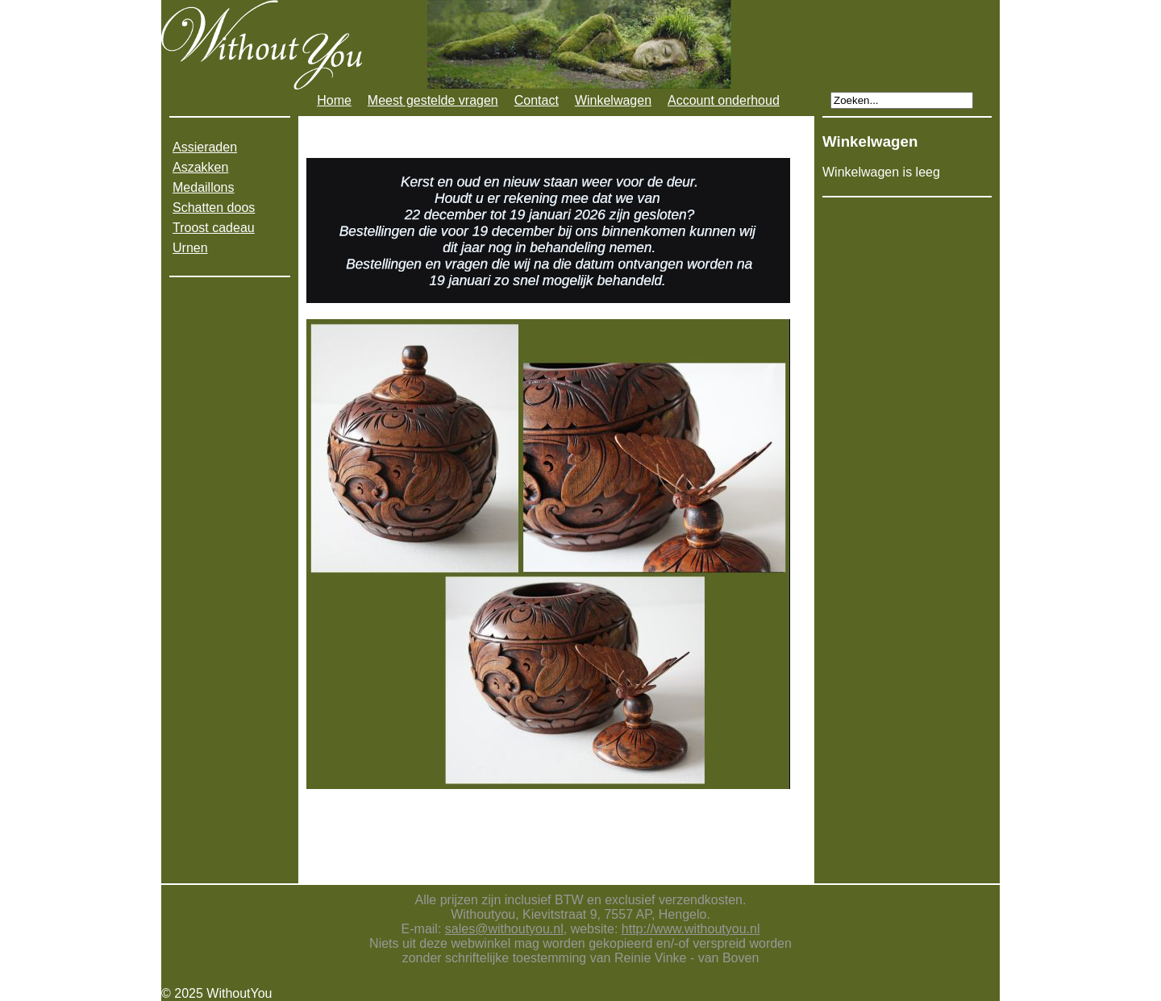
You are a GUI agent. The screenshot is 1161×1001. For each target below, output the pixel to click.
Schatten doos (214, 207)
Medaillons (203, 187)
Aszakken (200, 167)
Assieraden (205, 147)
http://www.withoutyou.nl (691, 929)
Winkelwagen (613, 100)
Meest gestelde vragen (433, 100)
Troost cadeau (214, 228)
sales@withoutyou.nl (504, 929)
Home (334, 100)
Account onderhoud (724, 100)
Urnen (190, 248)
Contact (536, 100)
